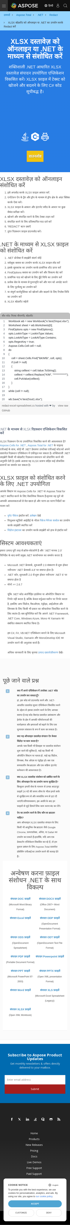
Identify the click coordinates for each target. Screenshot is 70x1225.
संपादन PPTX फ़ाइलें (49, 970)
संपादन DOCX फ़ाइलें (49, 898)
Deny (49, 1213)
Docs (34, 1156)
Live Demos (34, 1162)
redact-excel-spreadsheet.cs (18, 405)
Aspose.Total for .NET (40, 445)
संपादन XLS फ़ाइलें (49, 990)
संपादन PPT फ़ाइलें (20, 970)
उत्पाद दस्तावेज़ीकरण (48, 652)
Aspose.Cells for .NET (13, 445)
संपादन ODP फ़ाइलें (50, 918)
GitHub (6, 410)
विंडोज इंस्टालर (14, 530)
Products (34, 1139)
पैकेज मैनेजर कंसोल (49, 520)
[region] (35, 360)
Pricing (34, 1150)
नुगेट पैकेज (12, 515)
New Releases (34, 1145)
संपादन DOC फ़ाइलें (20, 898)
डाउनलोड (35, 156)
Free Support (34, 1168)
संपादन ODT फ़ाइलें (49, 937)
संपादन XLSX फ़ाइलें (20, 1009)
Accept (35, 1204)
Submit (35, 1089)
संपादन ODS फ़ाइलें (20, 937)
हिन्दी (48, 5)
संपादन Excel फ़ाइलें (20, 918)
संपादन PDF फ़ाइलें (20, 956)
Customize (21, 1213)
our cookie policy (44, 1196)
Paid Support (34, 1174)
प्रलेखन (33, 515)
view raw (63, 405)
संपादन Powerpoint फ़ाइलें (50, 956)
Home (34, 1133)
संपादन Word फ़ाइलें (20, 990)
